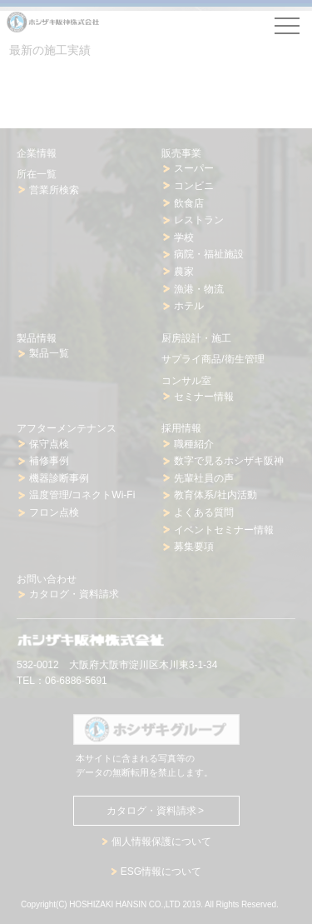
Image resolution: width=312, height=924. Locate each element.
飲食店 (189, 203)
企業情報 (37, 153)
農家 (184, 271)
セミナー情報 (204, 396)
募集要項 (194, 546)
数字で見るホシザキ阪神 (229, 461)
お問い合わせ (47, 579)
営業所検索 (54, 190)
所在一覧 (37, 174)
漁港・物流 (199, 289)
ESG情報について (161, 871)
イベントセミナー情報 (224, 530)
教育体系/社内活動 (215, 495)
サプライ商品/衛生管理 (212, 359)
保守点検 (49, 444)
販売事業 (181, 153)
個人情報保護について (161, 841)
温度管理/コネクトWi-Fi (82, 495)
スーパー (194, 168)
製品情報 (37, 338)
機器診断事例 (59, 478)
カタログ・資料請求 (74, 594)
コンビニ (194, 186)
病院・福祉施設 (209, 254)
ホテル (189, 306)
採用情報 (181, 428)
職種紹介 (194, 444)
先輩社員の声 (204, 478)
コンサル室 (186, 381)
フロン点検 (54, 512)
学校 (184, 237)
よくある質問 (204, 512)
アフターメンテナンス (66, 428)
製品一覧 (49, 353)
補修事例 (49, 461)
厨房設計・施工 (196, 338)
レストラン (199, 220)
